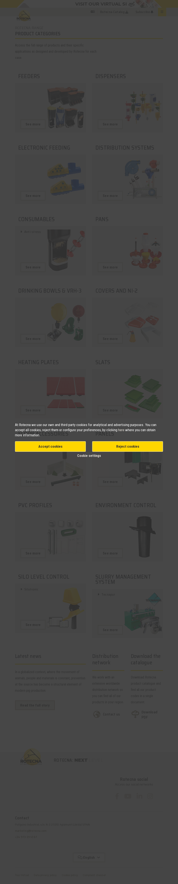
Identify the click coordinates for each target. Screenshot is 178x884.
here (121, 430)
